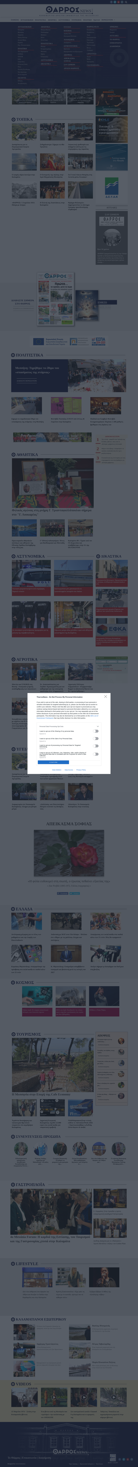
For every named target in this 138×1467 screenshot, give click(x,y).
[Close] (106, 697)
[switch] (96, 731)
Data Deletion (56, 770)
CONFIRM (53, 762)
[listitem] (69, 726)
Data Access (69, 770)
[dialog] (69, 733)
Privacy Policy (81, 770)
